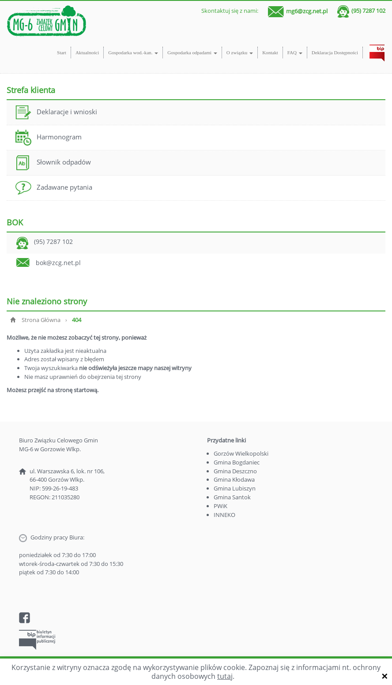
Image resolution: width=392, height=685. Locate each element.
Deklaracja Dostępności (335, 52)
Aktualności (87, 52)
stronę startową (76, 390)
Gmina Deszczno (235, 471)
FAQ (294, 52)
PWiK (220, 506)
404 (76, 320)
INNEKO (224, 515)
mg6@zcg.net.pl (307, 11)
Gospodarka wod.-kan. (133, 52)
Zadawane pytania (53, 188)
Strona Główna (41, 320)
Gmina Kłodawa (234, 479)
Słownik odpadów (53, 163)
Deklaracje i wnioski (56, 112)
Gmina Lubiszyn (235, 488)
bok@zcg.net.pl (58, 262)
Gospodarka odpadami (192, 52)
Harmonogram (48, 138)
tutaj (225, 676)
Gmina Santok (232, 497)
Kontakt (270, 52)
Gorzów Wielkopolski (241, 453)
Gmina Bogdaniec (237, 462)
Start (61, 52)
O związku (239, 52)
